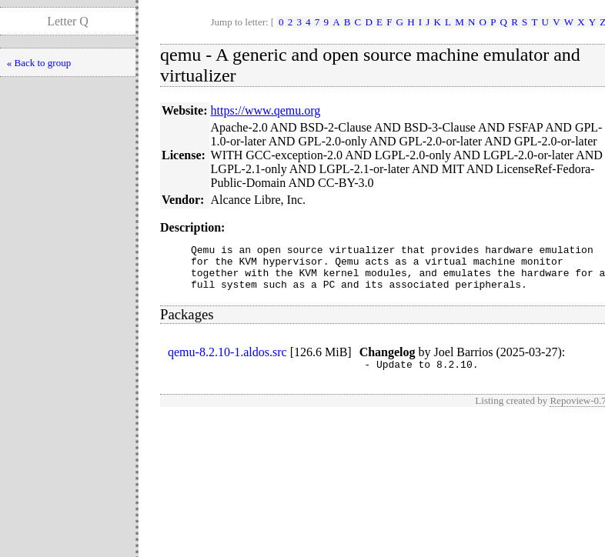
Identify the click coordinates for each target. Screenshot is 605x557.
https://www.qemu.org (266, 110)
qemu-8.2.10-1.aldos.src (227, 361)
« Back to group (39, 62)
